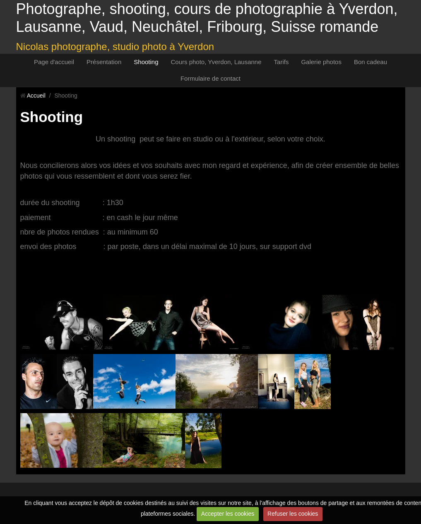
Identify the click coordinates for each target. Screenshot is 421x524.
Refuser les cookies (292, 513)
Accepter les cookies (227, 513)
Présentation (104, 61)
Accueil (36, 95)
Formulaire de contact (210, 78)
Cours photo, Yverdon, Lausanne (216, 61)
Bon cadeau (370, 61)
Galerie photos (321, 61)
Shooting (146, 61)
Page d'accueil (54, 61)
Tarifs (281, 61)
